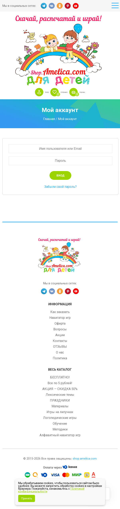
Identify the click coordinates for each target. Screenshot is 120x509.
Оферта (60, 323)
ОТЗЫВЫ (60, 347)
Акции (60, 335)
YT (76, 6)
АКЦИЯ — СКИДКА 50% (59, 389)
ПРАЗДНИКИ (60, 400)
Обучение (60, 423)
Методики (60, 429)
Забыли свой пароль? (60, 187)
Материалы (60, 406)
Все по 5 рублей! (60, 383)
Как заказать (60, 312)
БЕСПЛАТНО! (60, 377)
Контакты (60, 341)
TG (44, 6)
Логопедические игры (60, 418)
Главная (49, 119)
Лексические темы (60, 395)
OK (60, 6)
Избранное (63, 92)
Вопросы (60, 329)
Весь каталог (60, 369)
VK (52, 6)
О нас (60, 352)
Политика (60, 358)
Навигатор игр (60, 318)
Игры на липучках (60, 412)
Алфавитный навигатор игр (60, 435)
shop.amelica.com (85, 458)
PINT (68, 6)
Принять (26, 498)
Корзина (89, 92)
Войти (40, 92)
